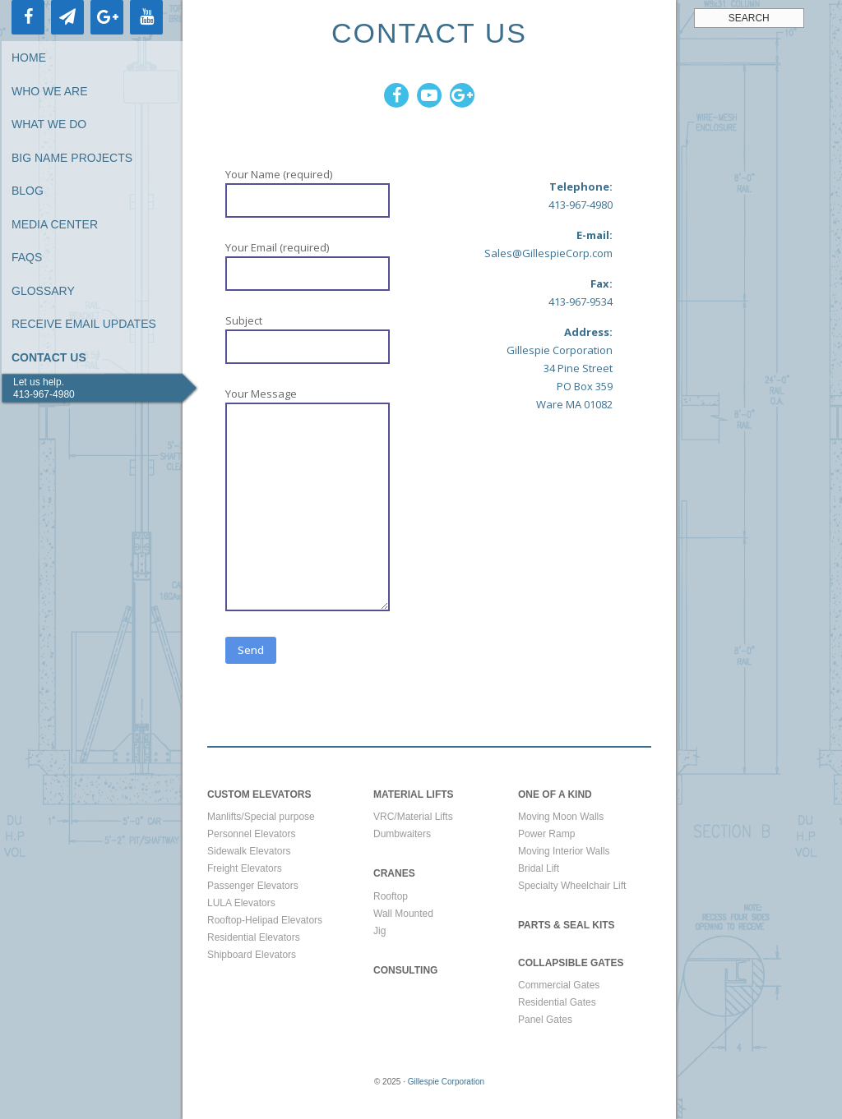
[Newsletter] (67, 17)
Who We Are (50, 91)
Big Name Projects (72, 157)
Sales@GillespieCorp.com (548, 253)
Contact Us (49, 357)
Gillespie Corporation (446, 1081)
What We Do (49, 124)
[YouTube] (146, 17)
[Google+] (106, 17)
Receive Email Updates (84, 323)
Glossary (43, 290)
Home (29, 57)
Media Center (55, 224)
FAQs (27, 257)
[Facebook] (28, 17)
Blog (28, 190)
